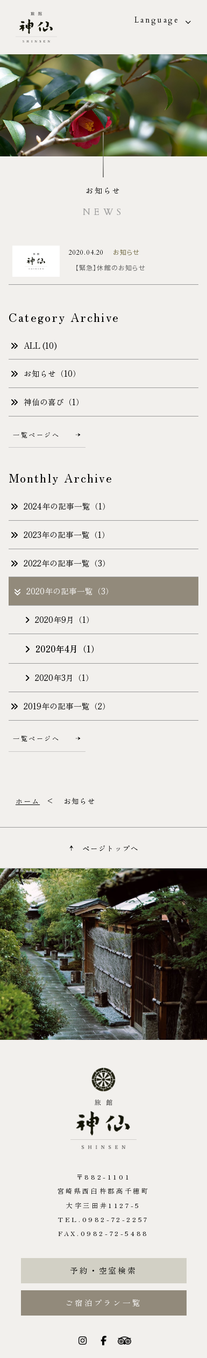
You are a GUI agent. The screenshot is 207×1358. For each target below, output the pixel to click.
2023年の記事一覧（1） (60, 534)
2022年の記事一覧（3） (60, 563)
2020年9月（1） (59, 619)
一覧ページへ (47, 434)
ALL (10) (33, 345)
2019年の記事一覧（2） (60, 706)
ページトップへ (103, 848)
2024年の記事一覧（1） (60, 506)
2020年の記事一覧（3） (63, 591)
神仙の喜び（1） (47, 401)
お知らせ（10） (45, 373)
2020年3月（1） (59, 677)
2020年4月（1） (62, 648)
